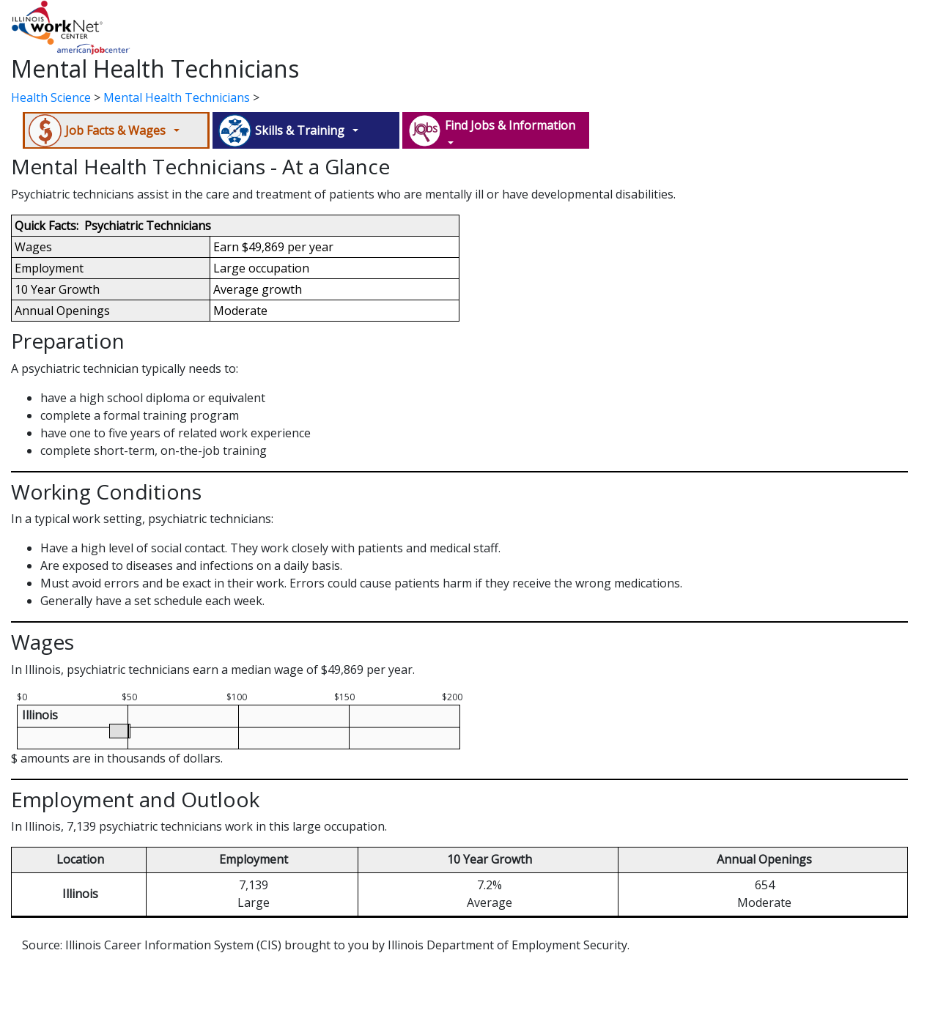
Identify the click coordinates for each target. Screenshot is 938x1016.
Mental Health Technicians (176, 97)
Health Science (51, 97)
